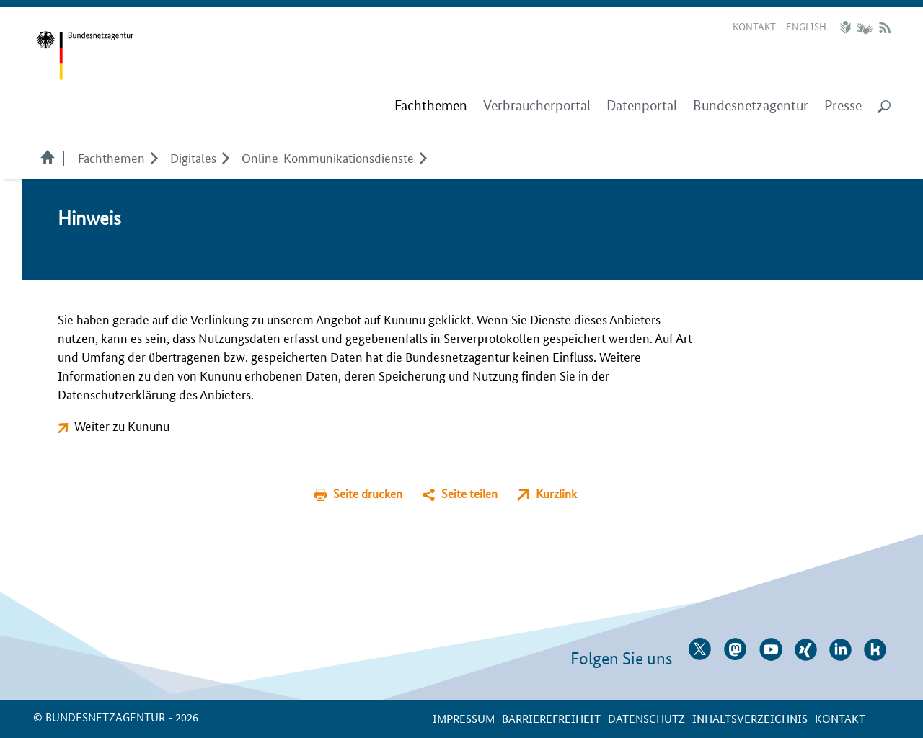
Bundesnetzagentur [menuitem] (750, 105)
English (806, 26)
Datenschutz (646, 718)
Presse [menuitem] (843, 105)
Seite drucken (367, 493)
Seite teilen (469, 493)
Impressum (464, 718)
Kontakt (754, 26)
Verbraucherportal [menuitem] (537, 105)
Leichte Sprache (847, 27)
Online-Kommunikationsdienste (328, 157)
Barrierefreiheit (551, 718)
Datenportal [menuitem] (641, 105)
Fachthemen (111, 157)
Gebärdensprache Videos (864, 27)
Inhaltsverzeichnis (750, 718)
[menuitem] (430, 106)
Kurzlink (556, 493)
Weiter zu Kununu (121, 425)
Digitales (193, 157)
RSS (885, 27)
